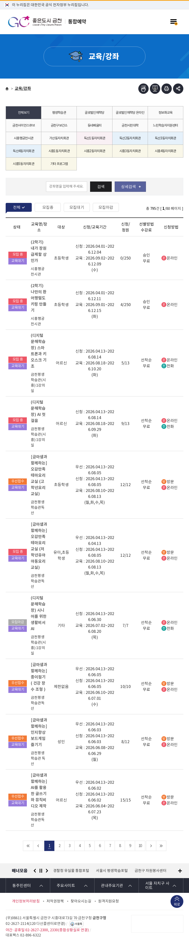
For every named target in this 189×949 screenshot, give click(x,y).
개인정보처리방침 (26, 901)
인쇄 (166, 88)
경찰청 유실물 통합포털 (71, 870)
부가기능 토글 (178, 88)
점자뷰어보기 (143, 88)
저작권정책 (55, 901)
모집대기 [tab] (76, 207)
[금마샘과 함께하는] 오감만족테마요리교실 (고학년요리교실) (39, 475)
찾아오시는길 (81, 901)
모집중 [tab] (47, 207)
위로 (177, 905)
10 (140, 845)
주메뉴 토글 (173, 21)
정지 (41, 871)
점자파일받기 (155, 88)
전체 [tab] (16, 207)
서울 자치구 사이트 (157, 885)
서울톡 (78, 924)
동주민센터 (21, 885)
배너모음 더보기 (180, 871)
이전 (35, 871)
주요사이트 (66, 885)
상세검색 (131, 186)
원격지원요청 (108, 901)
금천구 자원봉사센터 (150, 870)
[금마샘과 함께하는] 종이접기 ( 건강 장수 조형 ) (39, 677)
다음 (47, 871)
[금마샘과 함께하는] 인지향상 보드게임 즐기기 (39, 732)
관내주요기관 (112, 885)
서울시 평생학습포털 (112, 870)
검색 (101, 186)
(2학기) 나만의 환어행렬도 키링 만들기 (39, 298)
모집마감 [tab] (105, 207)
